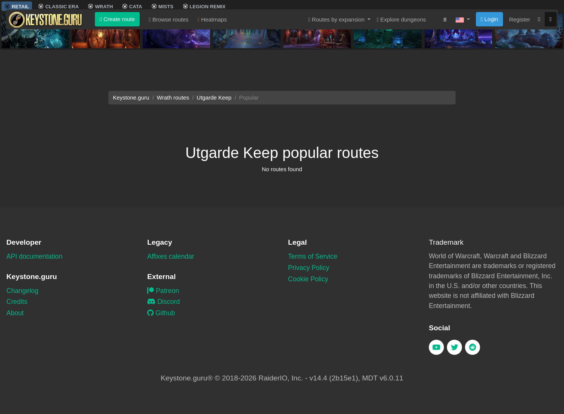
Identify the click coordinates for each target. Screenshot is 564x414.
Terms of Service (312, 256)
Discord (163, 301)
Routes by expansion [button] (337, 63)
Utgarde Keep (214, 97)
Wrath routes (173, 97)
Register (519, 63)
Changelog (22, 290)
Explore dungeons (401, 63)
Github (161, 313)
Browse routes (169, 63)
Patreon (163, 290)
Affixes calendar (170, 256)
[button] (463, 63)
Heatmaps (212, 63)
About (15, 313)
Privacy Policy (308, 267)
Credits (16, 301)
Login (489, 63)
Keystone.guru (131, 97)
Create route (117, 63)
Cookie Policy (308, 279)
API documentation (34, 256)
